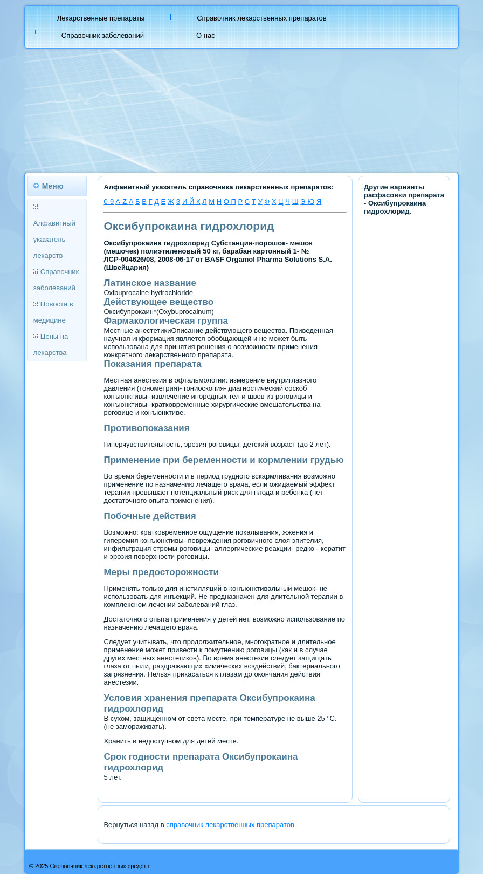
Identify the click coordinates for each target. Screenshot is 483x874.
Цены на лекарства (50, 344)
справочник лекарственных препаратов (230, 825)
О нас (205, 35)
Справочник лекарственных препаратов (262, 18)
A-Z (122, 201)
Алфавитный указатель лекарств (54, 239)
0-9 (109, 201)
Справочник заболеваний (102, 35)
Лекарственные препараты (100, 18)
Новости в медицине (53, 312)
